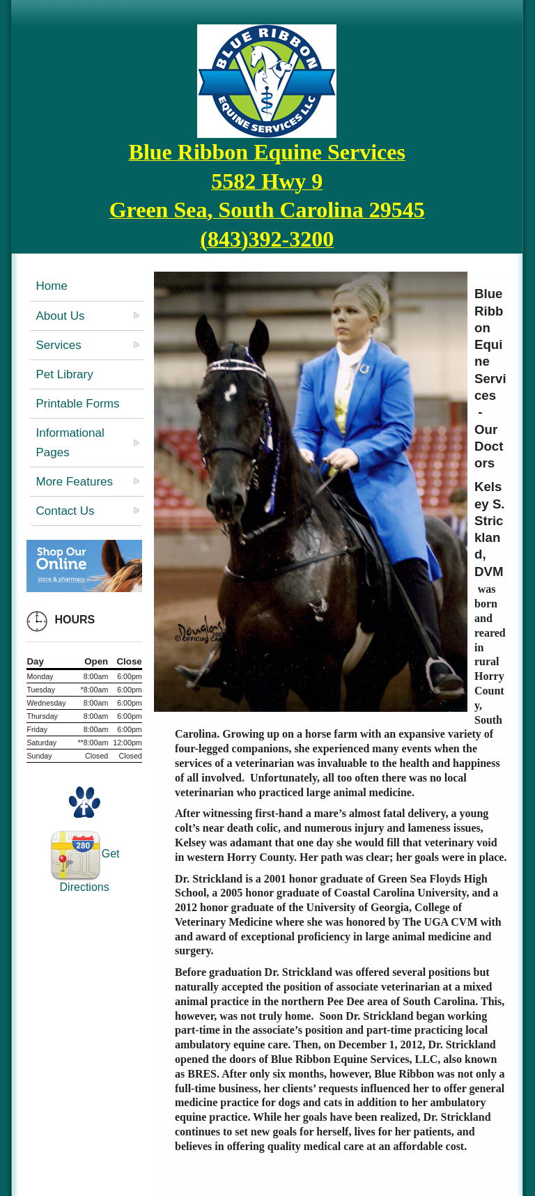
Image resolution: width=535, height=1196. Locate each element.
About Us (60, 316)
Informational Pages (70, 442)
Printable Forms (77, 403)
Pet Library (64, 374)
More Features (74, 481)
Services (58, 345)
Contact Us (65, 511)
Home (51, 286)
